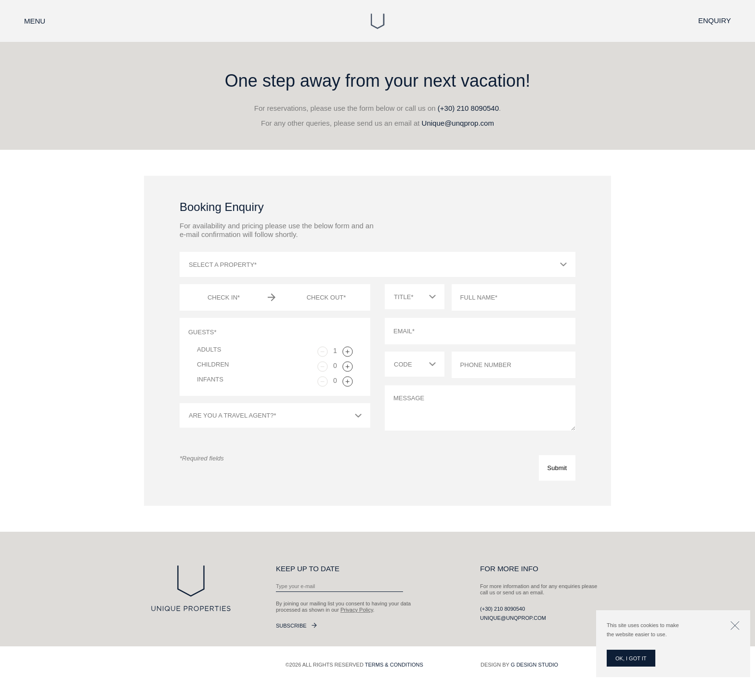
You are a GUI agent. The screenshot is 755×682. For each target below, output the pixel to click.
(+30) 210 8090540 (468, 108)
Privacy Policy (356, 610)
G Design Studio (534, 665)
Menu (34, 21)
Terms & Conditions (394, 665)
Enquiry (714, 20)
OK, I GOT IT (631, 658)
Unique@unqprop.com (458, 123)
